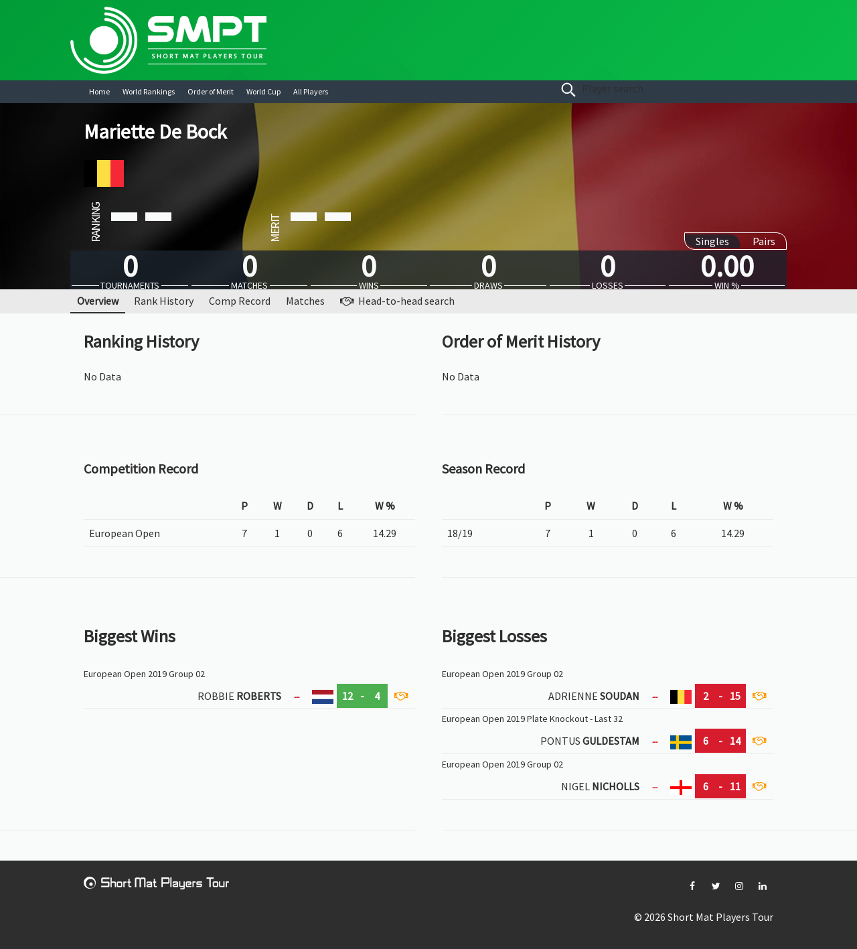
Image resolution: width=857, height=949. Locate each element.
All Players (310, 91)
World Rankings (149, 91)
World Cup (263, 91)
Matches (305, 300)
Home (99, 91)
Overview (98, 300)
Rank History (163, 300)
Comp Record (239, 300)
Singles (712, 241)
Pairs (764, 241)
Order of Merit (210, 91)
